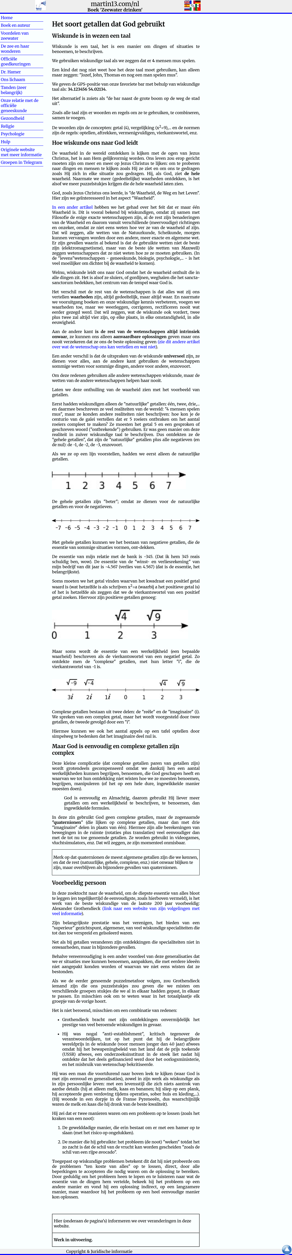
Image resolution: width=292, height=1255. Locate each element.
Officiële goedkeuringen (16, 61)
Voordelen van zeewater (15, 36)
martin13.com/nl (115, 4)
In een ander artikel (72, 207)
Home (15, 17)
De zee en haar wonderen (15, 49)
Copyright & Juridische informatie (99, 1251)
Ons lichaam (13, 79)
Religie (16, 126)
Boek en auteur (15, 25)
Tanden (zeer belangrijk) (13, 90)
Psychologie (12, 133)
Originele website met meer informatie (21, 152)
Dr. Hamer (11, 71)
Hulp (14, 141)
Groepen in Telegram (21, 162)
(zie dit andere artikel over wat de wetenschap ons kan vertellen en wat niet (126, 344)
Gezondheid (12, 118)
